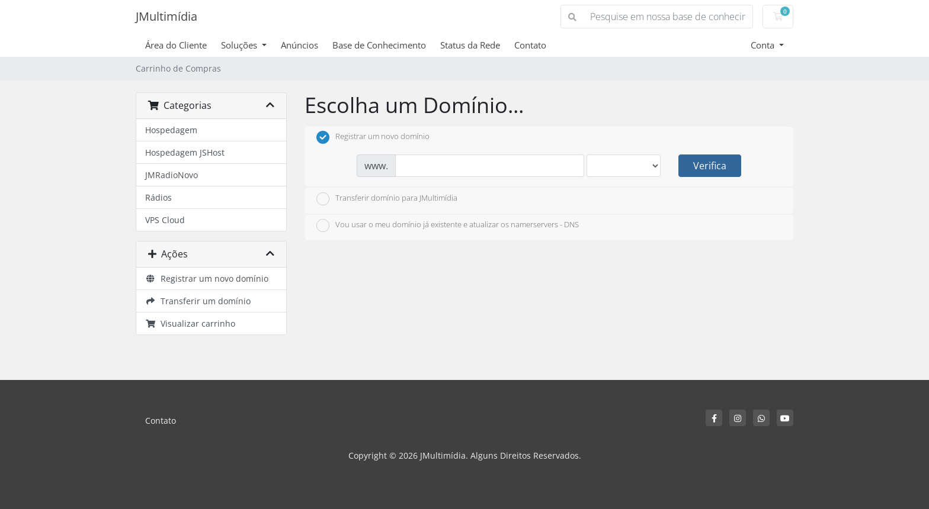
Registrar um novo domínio (206, 278)
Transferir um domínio (198, 301)
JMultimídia (166, 16)
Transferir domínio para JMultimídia (386, 198)
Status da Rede (470, 45)
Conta (764, 45)
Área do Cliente (176, 45)
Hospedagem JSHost (185, 152)
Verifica (709, 165)
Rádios (158, 197)
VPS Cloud (165, 219)
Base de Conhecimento (379, 45)
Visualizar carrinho (190, 323)
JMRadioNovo (171, 175)
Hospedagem (171, 130)
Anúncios (299, 45)
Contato (530, 45)
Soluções (240, 45)
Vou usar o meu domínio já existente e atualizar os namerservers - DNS (447, 225)
